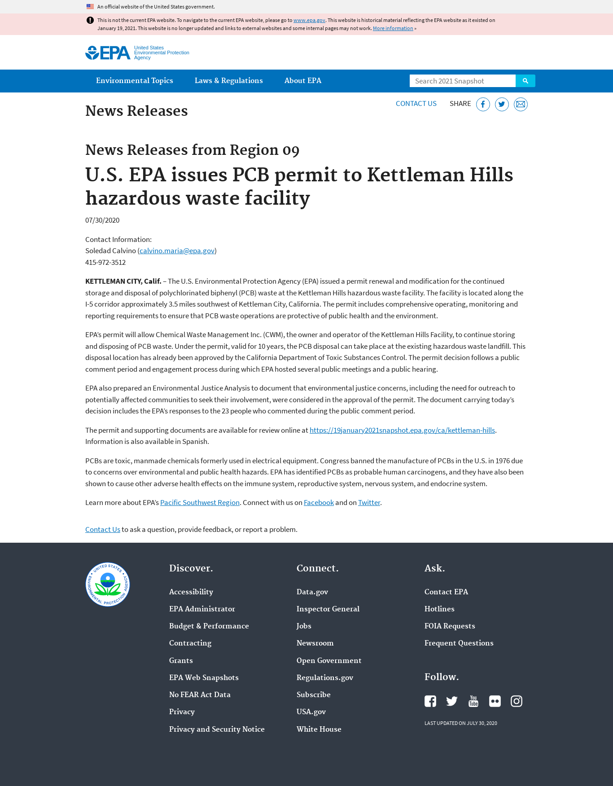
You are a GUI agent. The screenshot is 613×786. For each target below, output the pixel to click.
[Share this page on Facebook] (483, 104)
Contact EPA (446, 592)
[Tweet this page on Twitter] (502, 104)
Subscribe (314, 695)
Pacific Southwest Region (200, 502)
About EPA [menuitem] (303, 81)
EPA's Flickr (495, 701)
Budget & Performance (209, 627)
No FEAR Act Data (200, 695)
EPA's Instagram (516, 701)
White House (319, 730)
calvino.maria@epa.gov (177, 250)
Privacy (182, 712)
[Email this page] (521, 104)
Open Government (329, 661)
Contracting (190, 644)
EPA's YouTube (473, 701)
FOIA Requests (450, 627)
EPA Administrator (202, 610)
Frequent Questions (459, 644)
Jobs (304, 627)
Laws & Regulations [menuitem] (229, 81)
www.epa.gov (309, 20)
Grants (181, 661)
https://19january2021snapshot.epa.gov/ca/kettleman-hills (402, 430)
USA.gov (311, 712)
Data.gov (312, 592)
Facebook (319, 502)
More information (393, 28)
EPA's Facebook (430, 701)
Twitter (369, 502)
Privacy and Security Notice (217, 730)
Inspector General (328, 610)
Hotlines (440, 610)
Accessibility (191, 592)
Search (525, 81)
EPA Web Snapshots (204, 678)
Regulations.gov (325, 678)
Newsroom (315, 644)
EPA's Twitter (452, 701)
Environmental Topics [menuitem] (134, 81)
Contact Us (416, 103)
